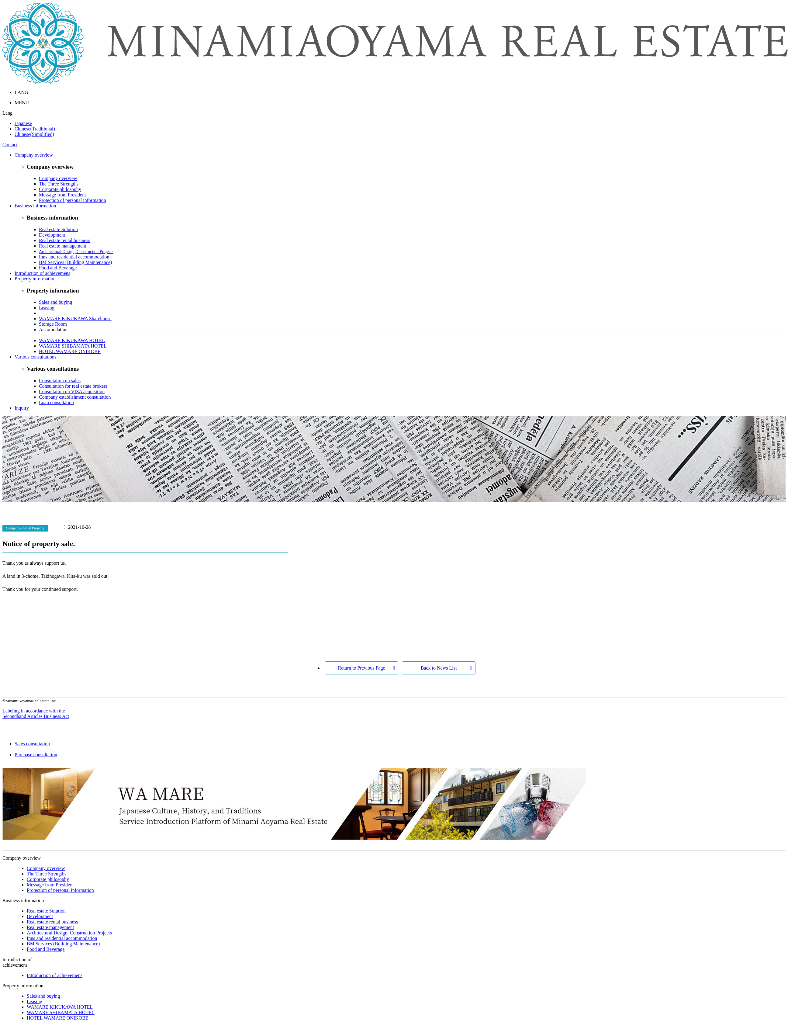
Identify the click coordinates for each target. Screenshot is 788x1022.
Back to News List (439, 667)
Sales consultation (400, 746)
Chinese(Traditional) (35, 128)
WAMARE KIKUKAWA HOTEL (72, 340)
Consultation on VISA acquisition (72, 391)
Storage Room (53, 324)
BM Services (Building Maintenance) (75, 262)
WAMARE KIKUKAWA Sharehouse (75, 318)
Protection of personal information (72, 200)
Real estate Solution (58, 229)
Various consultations (35, 356)
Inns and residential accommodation (74, 256)
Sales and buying (55, 302)
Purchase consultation (400, 757)
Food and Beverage (58, 267)
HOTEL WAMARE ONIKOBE (70, 351)
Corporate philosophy (60, 189)
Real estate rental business (64, 240)
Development (52, 234)
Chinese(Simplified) (34, 134)
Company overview (34, 155)
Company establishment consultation (75, 397)
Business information (35, 205)
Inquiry (22, 408)
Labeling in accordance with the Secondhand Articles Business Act (35, 713)
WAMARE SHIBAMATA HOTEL (73, 345)
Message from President (62, 194)
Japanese (23, 123)
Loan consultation (56, 402)
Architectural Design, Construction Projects (76, 251)
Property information (35, 278)
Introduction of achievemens (42, 273)
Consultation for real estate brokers (73, 386)
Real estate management (62, 245)
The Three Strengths (58, 183)
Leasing (46, 307)
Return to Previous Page (361, 667)
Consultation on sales (60, 380)
